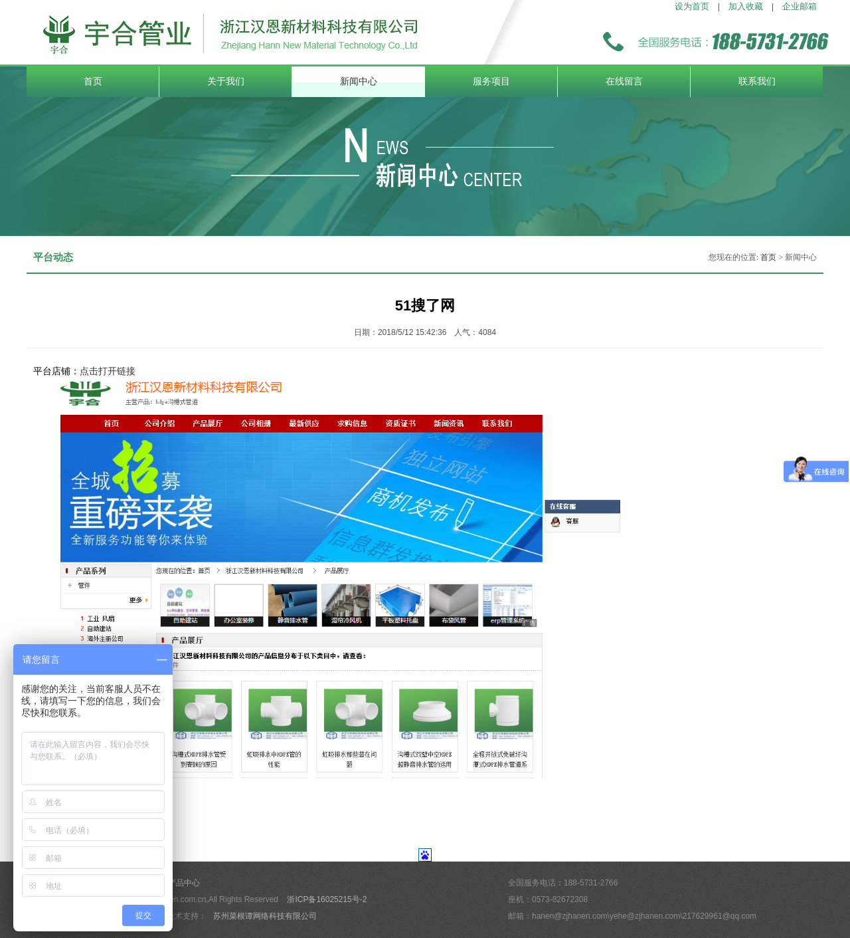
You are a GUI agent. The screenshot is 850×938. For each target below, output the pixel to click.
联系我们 (757, 81)
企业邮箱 (799, 6)
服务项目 (491, 81)
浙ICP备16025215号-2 (327, 899)
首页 (93, 81)
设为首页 (692, 6)
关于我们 (225, 81)
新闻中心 (358, 81)
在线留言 (624, 81)
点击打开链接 (107, 371)
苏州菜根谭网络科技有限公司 (265, 916)
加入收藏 (745, 6)
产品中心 (184, 882)
